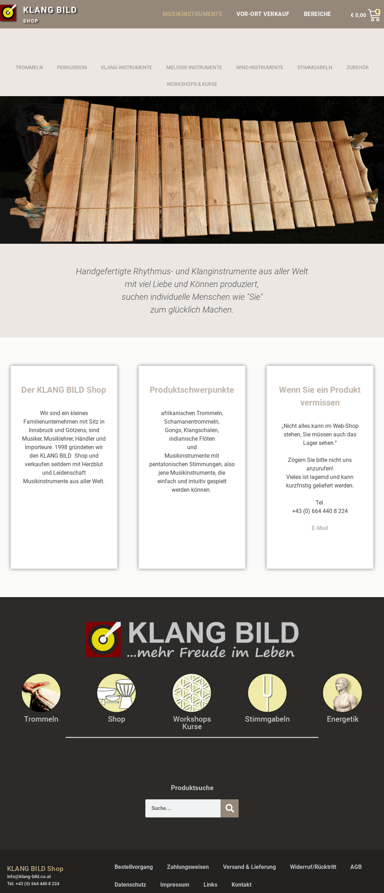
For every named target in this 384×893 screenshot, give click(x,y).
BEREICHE (319, 14)
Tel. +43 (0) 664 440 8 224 (33, 883)
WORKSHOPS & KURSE (192, 84)
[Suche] (230, 808)
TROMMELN (29, 67)
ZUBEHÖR (357, 67)
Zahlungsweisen (188, 867)
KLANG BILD (50, 10)
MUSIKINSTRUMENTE (192, 14)
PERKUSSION (72, 67)
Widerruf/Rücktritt (313, 867)
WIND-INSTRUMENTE (259, 67)
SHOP (31, 21)
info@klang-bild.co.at (29, 876)
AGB (356, 867)
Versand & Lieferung (249, 867)
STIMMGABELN (314, 67)
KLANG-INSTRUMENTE (126, 67)
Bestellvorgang (134, 867)
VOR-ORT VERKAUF (263, 14)
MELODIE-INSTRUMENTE (194, 67)
